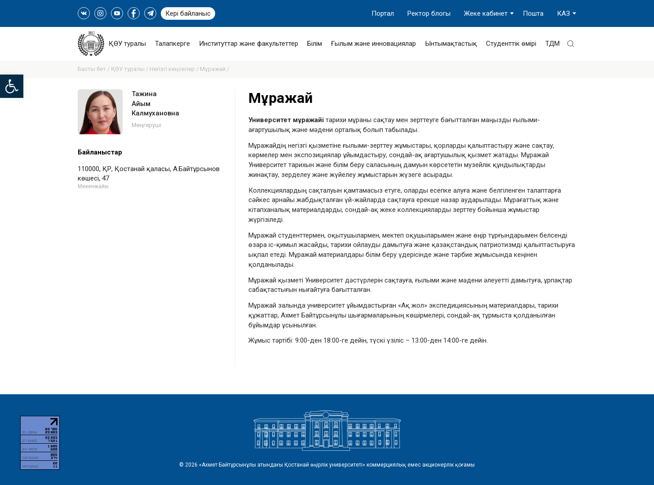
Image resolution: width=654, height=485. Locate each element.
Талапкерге (172, 44)
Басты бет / (94, 69)
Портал (382, 13)
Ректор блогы (429, 13)
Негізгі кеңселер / (175, 69)
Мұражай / (214, 69)
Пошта (533, 13)
